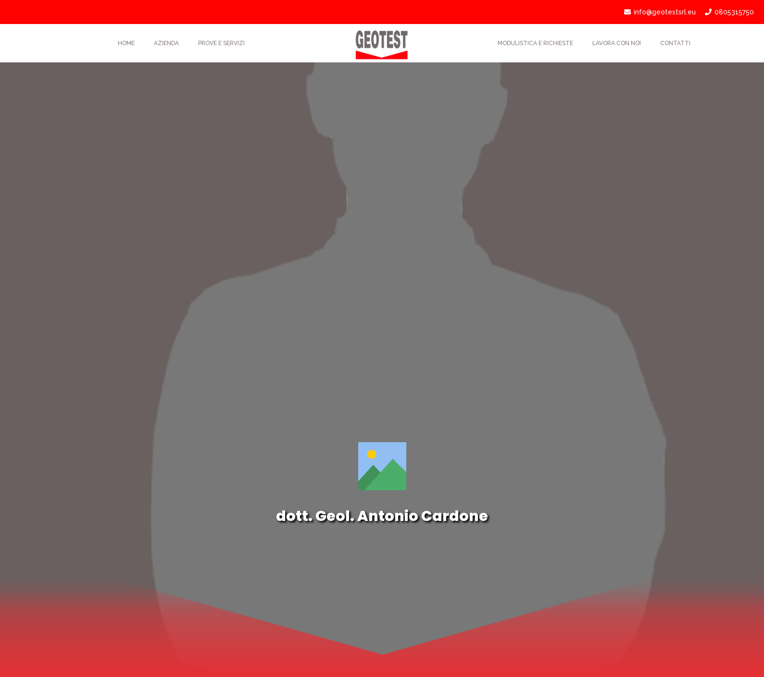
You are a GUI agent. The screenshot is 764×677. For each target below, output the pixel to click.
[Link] (382, 43)
